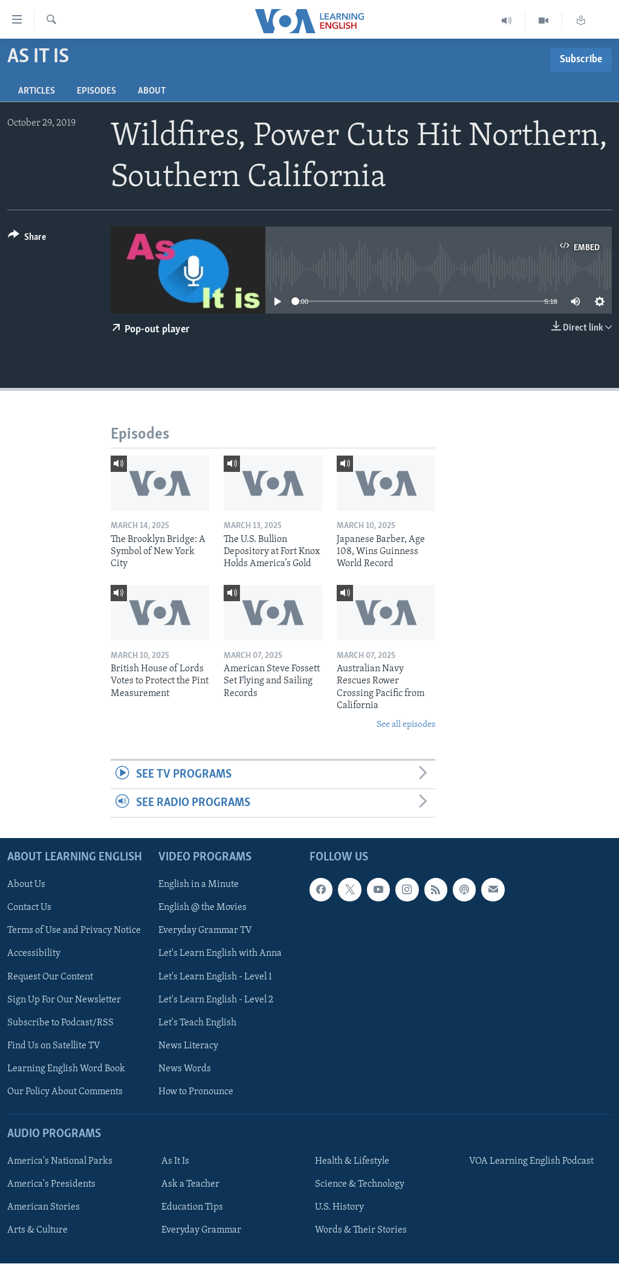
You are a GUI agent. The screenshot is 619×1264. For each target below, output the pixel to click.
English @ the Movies (202, 908)
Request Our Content (50, 977)
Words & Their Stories (361, 1231)
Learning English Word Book (66, 1069)
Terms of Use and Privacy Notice (74, 931)
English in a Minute (198, 885)
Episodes (96, 91)
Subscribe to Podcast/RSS (60, 1023)
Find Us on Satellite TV (53, 1046)
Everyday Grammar (201, 1231)
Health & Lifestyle (352, 1162)
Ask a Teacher (190, 1185)
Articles (36, 91)
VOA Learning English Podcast (531, 1162)
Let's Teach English (197, 1023)
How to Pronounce (195, 1092)
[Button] (27, 239)
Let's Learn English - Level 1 (215, 977)
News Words (184, 1069)
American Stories (43, 1208)
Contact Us (29, 908)
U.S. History (339, 1208)
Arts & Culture (37, 1231)
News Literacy (188, 1046)
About (152, 91)
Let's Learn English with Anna (220, 954)
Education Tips (192, 1208)
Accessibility (33, 954)
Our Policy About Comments (65, 1092)
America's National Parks (59, 1162)
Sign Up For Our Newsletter (64, 1000)
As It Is (175, 1162)
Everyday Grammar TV (205, 931)
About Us (26, 885)
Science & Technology (359, 1185)
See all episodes (406, 724)
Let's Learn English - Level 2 (215, 1000)
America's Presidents (51, 1185)
